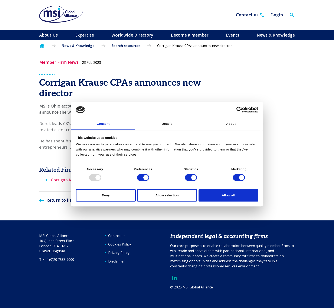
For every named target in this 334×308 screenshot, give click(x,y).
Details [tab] (167, 124)
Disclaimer (116, 261)
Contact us (250, 15)
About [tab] (231, 124)
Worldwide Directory (132, 35)
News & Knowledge (276, 35)
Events (232, 35)
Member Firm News (59, 62)
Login (277, 15)
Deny (106, 195)
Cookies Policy (119, 244)
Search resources (125, 45)
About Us (48, 35)
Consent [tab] (103, 124)
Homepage (42, 46)
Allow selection (167, 195)
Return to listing (63, 200)
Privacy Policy (119, 252)
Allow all (228, 195)
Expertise (84, 35)
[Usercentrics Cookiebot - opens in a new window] (239, 109)
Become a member (190, 35)
